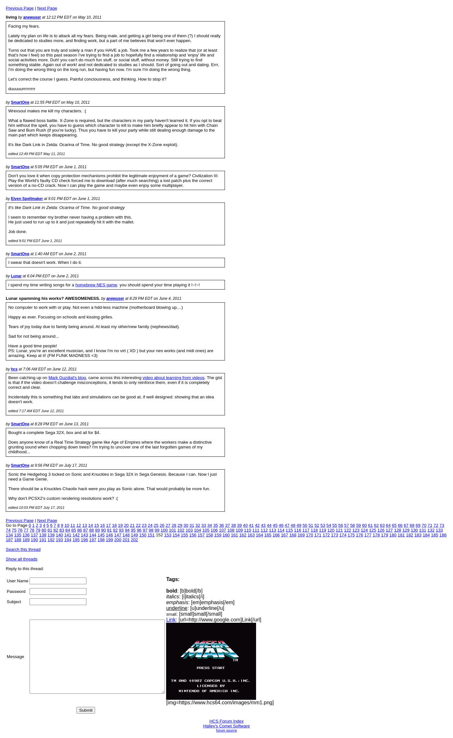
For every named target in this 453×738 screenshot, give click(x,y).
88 (91, 530)
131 (422, 530)
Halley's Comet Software (226, 726)
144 (92, 535)
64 (388, 525)
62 (376, 525)
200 (117, 539)
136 (26, 535)
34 (209, 525)
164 (259, 535)
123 (356, 530)
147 (117, 535)
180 (392, 535)
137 (34, 535)
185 (434, 535)
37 (227, 525)
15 (96, 525)
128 (397, 530)
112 (264, 530)
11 (72, 525)
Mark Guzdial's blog (67, 377)
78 (32, 530)
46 (281, 525)
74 (8, 530)
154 (176, 535)
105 (205, 530)
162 (242, 535)
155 (184, 535)
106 (214, 530)
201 (125, 539)
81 (50, 530)
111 (255, 530)
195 (76, 539)
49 (299, 525)
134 (9, 535)
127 (389, 530)
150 (142, 535)
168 (292, 535)
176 (359, 535)
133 (439, 530)
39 (239, 525)
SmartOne (20, 102)
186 (443, 535)
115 (289, 530)
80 (43, 530)
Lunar (16, 276)
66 (400, 525)
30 (185, 525)
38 (233, 525)
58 (352, 525)
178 (376, 535)
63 (382, 525)
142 (76, 535)
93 (121, 530)
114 (280, 530)
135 (17, 535)
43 (263, 525)
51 (310, 525)
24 (150, 525)
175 (351, 535)
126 (381, 530)
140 (59, 535)
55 (334, 525)
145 (100, 535)
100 (164, 530)
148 (125, 535)
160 (226, 535)
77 (26, 530)
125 (372, 530)
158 (209, 535)
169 (301, 535)
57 (346, 525)
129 (405, 530)
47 (287, 525)
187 (9, 539)
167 (284, 535)
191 (42, 539)
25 (156, 525)
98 (151, 530)
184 (426, 535)
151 (151, 535)
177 (367, 535)
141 (67, 535)
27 (167, 525)
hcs (14, 369)
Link (186, 619)
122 (347, 530)
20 (126, 525)
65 (394, 525)
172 (326, 535)
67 (406, 525)
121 (339, 530)
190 (34, 539)
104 (197, 530)
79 (38, 530)
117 (305, 530)
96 (139, 530)
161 (234, 535)
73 (442, 525)
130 (414, 530)
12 (78, 525)
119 (322, 530)
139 (51, 535)
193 (59, 539)
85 (73, 530)
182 (409, 535)
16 (102, 525)
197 (92, 539)
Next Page (47, 8)
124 (364, 530)
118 (314, 530)
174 (342, 535)
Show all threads (22, 559)
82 (55, 530)
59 (358, 525)
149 (134, 535)
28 (174, 525)
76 (20, 530)
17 (108, 525)
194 (67, 539)
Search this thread (23, 549)
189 (26, 539)
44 (269, 525)
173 (334, 535)
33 (203, 525)
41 (251, 525)
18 (114, 525)
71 (430, 525)
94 (127, 530)
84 (67, 530)
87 (85, 530)
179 (384, 535)
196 (84, 539)
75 (14, 530)
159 (217, 535)
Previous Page (20, 8)
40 (245, 525)
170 (309, 535)
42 (257, 525)
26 (162, 525)
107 (222, 530)
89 (97, 530)
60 (364, 525)
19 (120, 525)
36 (221, 525)
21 (132, 525)
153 (167, 535)
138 (42, 535)
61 (370, 525)
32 (197, 525)
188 (17, 539)
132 (430, 530)
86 (79, 530)
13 (84, 525)
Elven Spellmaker (27, 198)
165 (267, 535)
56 (340, 525)
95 (133, 530)
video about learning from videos (174, 377)
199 (109, 539)
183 (418, 535)
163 (251, 535)
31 (192, 525)
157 (201, 535)
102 (180, 530)
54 (328, 525)
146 (109, 535)
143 (84, 535)
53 (322, 525)
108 (230, 530)
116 (297, 530)
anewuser (32, 17)
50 (305, 525)
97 (145, 530)
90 (103, 530)
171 (317, 535)
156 (192, 535)
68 (412, 525)
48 (293, 525)
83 (61, 530)
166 (276, 535)
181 (401, 535)
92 (115, 530)
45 (275, 525)
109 (239, 530)
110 (247, 530)
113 (272, 530)
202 (134, 539)
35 (215, 525)
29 (179, 525)
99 (157, 530)
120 (330, 530)
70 (424, 525)
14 (90, 525)
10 (66, 525)
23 (144, 525)
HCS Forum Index (226, 721)
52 (317, 525)
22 (138, 525)
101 (172, 530)
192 (51, 539)
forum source (226, 730)
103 (189, 530)
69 (418, 525)
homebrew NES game (96, 284)
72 (435, 525)
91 (109, 530)
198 (100, 539)
